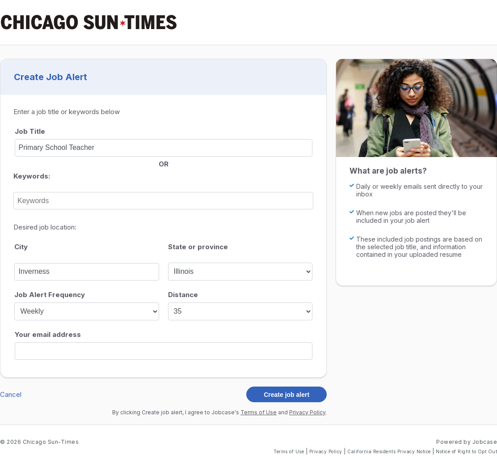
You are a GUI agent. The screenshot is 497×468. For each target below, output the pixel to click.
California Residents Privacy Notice (389, 451)
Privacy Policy (307, 412)
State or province (198, 247)
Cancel (10, 394)
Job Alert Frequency (49, 294)
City (21, 247)
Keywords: (31, 176)
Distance (183, 294)
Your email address (48, 334)
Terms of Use (258, 412)
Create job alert (286, 394)
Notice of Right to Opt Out (466, 451)
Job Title (30, 131)
